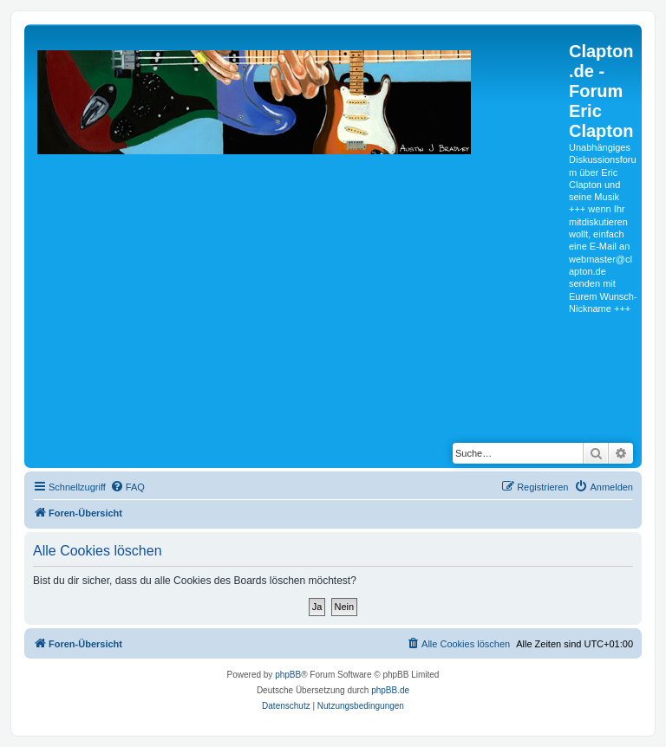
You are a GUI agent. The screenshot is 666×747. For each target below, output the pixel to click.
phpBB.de (390, 690)
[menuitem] (127, 487)
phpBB (288, 674)
